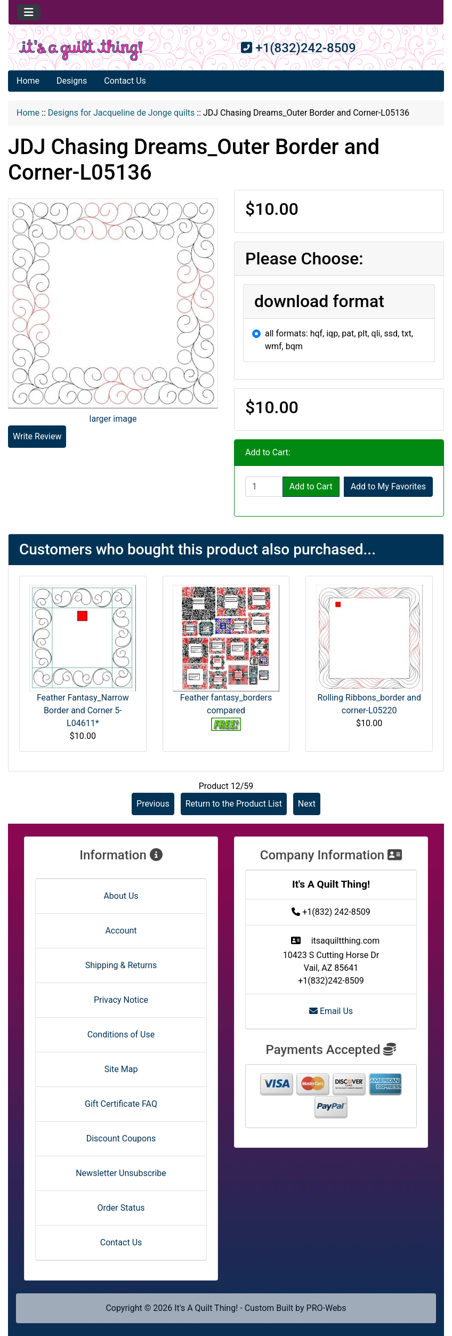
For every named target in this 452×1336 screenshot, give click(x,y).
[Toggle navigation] (29, 12)
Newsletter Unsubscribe (121, 1173)
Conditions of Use (121, 1034)
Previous (153, 804)
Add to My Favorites (388, 486)
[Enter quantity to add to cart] (264, 487)
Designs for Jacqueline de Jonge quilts (121, 113)
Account (120, 930)
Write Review (37, 436)
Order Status (121, 1208)
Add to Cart (311, 486)
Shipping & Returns (121, 965)
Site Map (121, 1069)
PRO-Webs (326, 1308)
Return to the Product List (233, 804)
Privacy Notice (121, 1000)
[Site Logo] (81, 50)
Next (307, 804)
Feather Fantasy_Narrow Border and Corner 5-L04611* (83, 710)
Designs (72, 81)
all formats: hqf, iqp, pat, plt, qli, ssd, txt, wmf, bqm (339, 339)
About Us (120, 896)
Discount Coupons (121, 1138)
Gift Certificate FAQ (121, 1104)
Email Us (331, 1011)
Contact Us (125, 81)
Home (28, 81)
